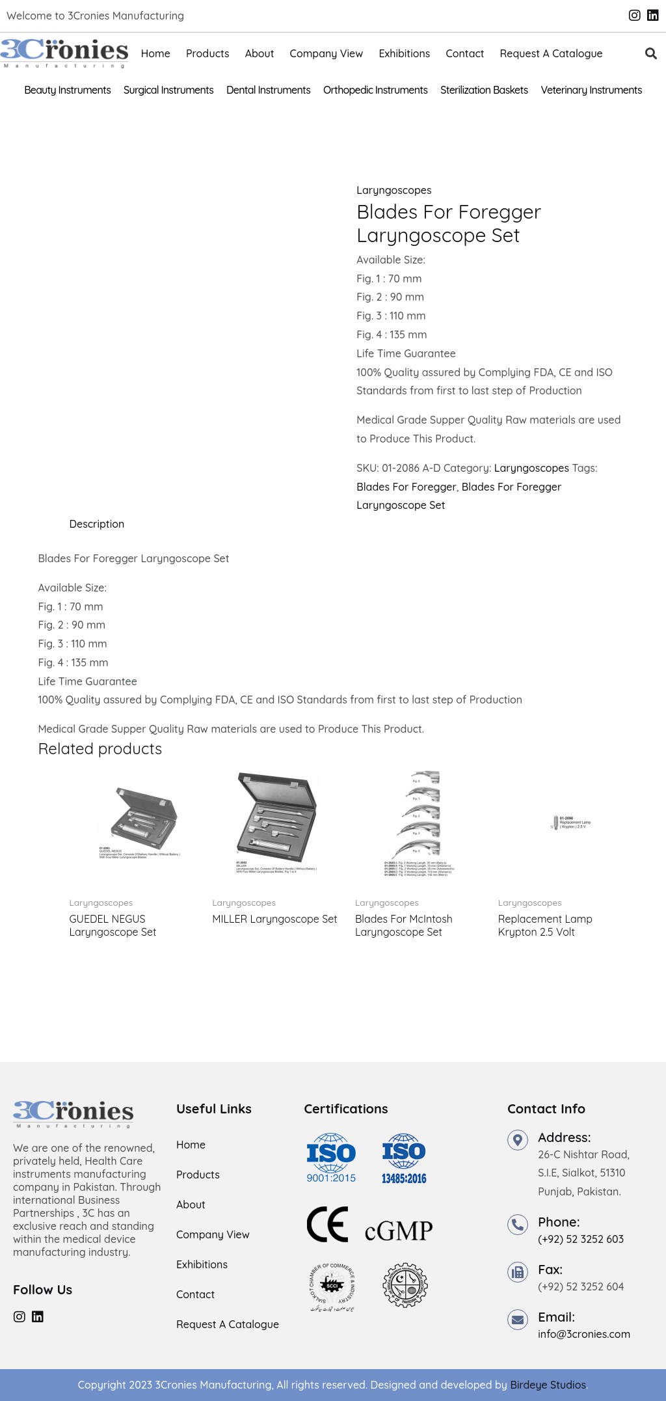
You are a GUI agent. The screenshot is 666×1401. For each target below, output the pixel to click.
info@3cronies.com (584, 1333)
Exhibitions (404, 53)
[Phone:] (517, 1224)
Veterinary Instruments (591, 89)
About (259, 53)
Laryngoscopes (393, 190)
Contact (465, 53)
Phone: (558, 1222)
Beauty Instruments (67, 89)
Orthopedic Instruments (375, 89)
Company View (327, 53)
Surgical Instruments (168, 89)
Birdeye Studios (548, 1384)
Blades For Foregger (406, 486)
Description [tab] (96, 523)
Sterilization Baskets (483, 89)
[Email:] (517, 1319)
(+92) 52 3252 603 (581, 1238)
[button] (650, 53)
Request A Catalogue (551, 53)
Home (155, 53)
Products (208, 53)
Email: (556, 1317)
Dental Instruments (268, 89)
